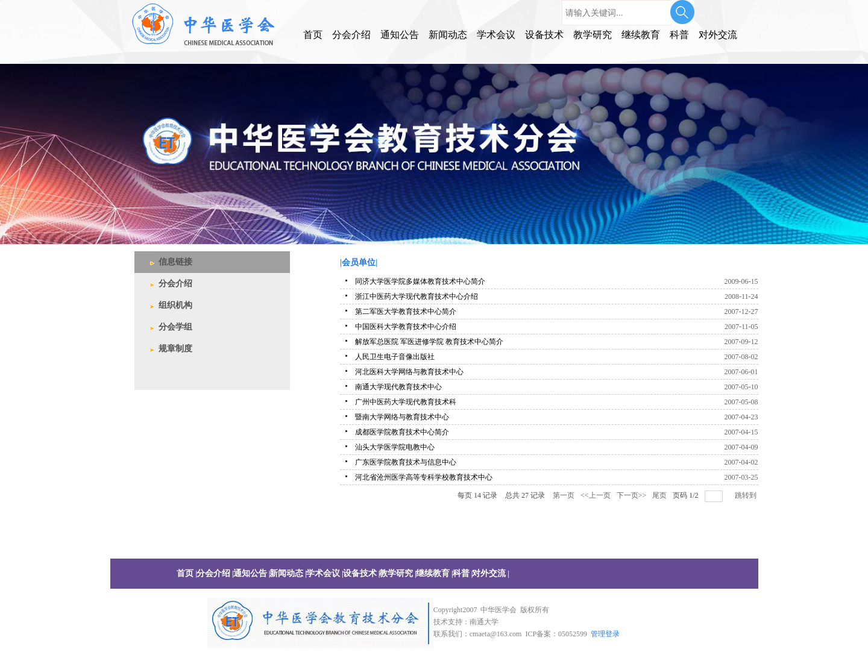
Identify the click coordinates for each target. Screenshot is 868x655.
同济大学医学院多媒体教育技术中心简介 (420, 281)
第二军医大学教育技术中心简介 (405, 311)
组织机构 (175, 305)
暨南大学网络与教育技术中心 (402, 417)
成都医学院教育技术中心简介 (402, 432)
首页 (312, 35)
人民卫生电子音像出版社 (395, 357)
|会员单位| (358, 262)
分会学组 (175, 326)
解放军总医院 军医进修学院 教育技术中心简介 (429, 341)
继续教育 (640, 35)
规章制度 (175, 348)
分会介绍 (351, 35)
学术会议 (496, 35)
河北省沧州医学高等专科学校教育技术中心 (423, 477)
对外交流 (718, 35)
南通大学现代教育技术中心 (398, 387)
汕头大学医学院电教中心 (395, 447)
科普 (679, 35)
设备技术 (544, 35)
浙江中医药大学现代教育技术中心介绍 (416, 296)
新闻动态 (448, 35)
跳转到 (746, 495)
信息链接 (175, 261)
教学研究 (592, 35)
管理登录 (605, 634)
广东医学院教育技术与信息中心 (405, 462)
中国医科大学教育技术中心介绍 (405, 326)
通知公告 (399, 35)
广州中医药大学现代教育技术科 (405, 402)
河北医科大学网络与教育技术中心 (409, 372)
